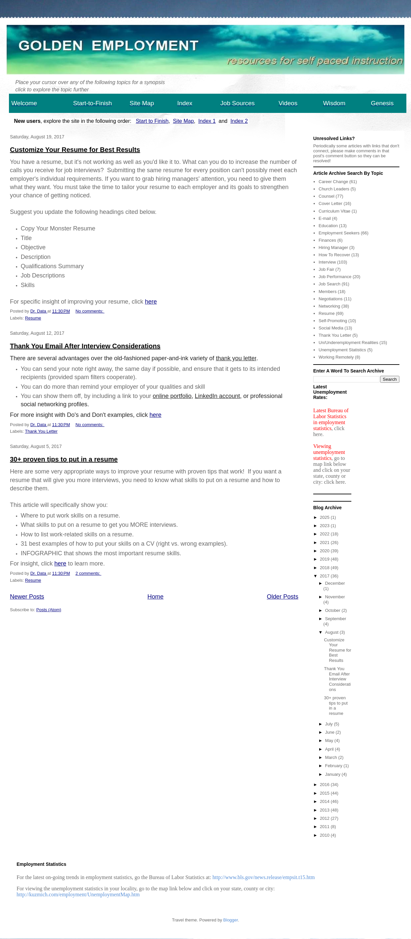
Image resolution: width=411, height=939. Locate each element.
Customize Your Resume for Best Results (75, 149)
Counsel (326, 196)
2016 (325, 784)
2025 (325, 517)
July (329, 723)
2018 (325, 567)
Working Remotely (336, 357)
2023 (325, 525)
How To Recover (334, 254)
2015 (325, 793)
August (332, 632)
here (151, 301)
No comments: (90, 311)
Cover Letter (330, 203)
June (330, 732)
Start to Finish (152, 121)
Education (328, 225)
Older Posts (282, 596)
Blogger (230, 919)
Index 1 (206, 121)
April (330, 749)
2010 (325, 835)
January (333, 774)
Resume (33, 318)
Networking (329, 306)
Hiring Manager (333, 247)
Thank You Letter (41, 431)
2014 (325, 801)
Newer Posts (27, 596)
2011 (325, 826)
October (333, 610)
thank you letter (236, 358)
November (335, 596)
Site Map (183, 121)
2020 (325, 550)
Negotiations (330, 298)
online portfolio (172, 396)
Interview (327, 262)
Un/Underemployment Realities (348, 342)
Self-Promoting (333, 320)
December (335, 583)
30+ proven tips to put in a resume (64, 459)
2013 (325, 810)
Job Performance (335, 276)
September (335, 618)
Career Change (333, 181)
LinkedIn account (217, 396)
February (334, 765)
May (329, 740)
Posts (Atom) (48, 609)
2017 (325, 575)
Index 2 (239, 121)
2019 (325, 559)
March (331, 757)
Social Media (331, 327)
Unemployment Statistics (342, 349)
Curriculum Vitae (334, 211)
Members (327, 291)
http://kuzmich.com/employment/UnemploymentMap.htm (78, 894)
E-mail (325, 218)
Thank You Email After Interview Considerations (85, 346)
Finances (327, 240)
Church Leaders (334, 188)
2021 (325, 542)
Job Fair (326, 269)
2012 (325, 818)
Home (155, 596)
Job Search (329, 283)
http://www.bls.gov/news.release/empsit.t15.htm (263, 877)
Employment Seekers (339, 232)
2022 (325, 533)
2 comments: (88, 573)
